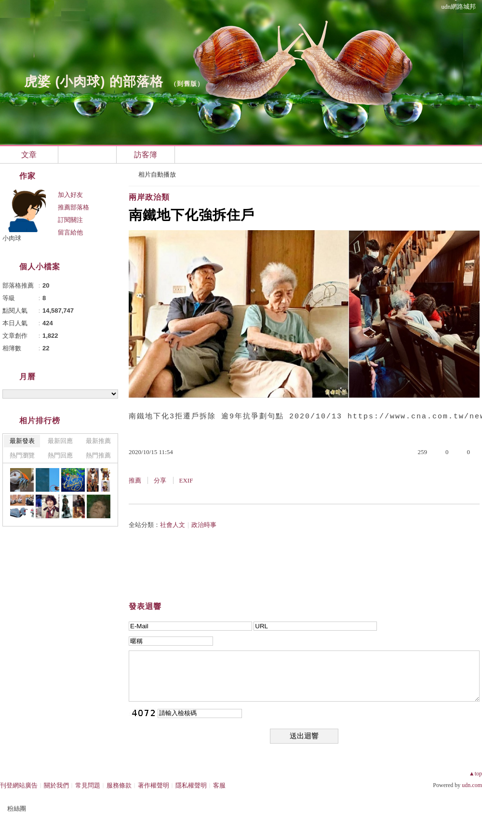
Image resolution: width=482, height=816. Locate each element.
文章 (29, 155)
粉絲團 (16, 808)
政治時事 (203, 524)
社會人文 (172, 524)
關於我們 (56, 785)
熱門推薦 (98, 455)
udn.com (472, 785)
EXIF (186, 480)
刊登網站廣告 (19, 785)
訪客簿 (145, 155)
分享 (160, 480)
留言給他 (70, 232)
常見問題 (87, 785)
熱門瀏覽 (22, 455)
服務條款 (119, 785)
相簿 (87, 155)
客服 (219, 785)
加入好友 (70, 194)
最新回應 (60, 440)
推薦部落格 (73, 207)
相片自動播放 (157, 174)
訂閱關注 (70, 219)
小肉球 (11, 238)
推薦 (135, 480)
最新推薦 (98, 440)
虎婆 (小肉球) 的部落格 (93, 81)
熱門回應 (60, 455)
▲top (475, 773)
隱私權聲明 (191, 785)
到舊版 (187, 83)
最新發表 (22, 440)
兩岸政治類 (149, 197)
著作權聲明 (153, 785)
